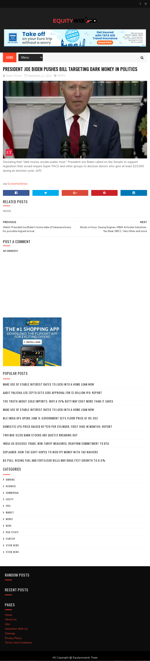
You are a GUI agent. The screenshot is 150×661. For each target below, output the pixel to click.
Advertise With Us (16, 629)
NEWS (61, 76)
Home (9, 57)
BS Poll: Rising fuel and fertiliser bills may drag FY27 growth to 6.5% (54, 461)
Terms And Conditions (18, 643)
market (10, 512)
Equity (9, 499)
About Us (11, 620)
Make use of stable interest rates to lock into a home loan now (48, 384)
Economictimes (17, 184)
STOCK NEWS (12, 552)
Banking (10, 479)
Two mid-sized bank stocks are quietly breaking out (40, 435)
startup (10, 539)
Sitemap (10, 634)
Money (9, 519)
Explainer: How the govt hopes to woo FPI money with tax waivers (50, 452)
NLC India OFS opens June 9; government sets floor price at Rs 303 (50, 418)
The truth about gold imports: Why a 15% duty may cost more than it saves (58, 401)
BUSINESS (11, 486)
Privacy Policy (13, 638)
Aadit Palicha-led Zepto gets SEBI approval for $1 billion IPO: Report (52, 393)
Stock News (12, 545)
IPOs (8, 506)
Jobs (7, 624)
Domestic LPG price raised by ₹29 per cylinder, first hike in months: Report (57, 427)
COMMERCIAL (12, 493)
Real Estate (12, 532)
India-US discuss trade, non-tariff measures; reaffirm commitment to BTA (56, 444)
